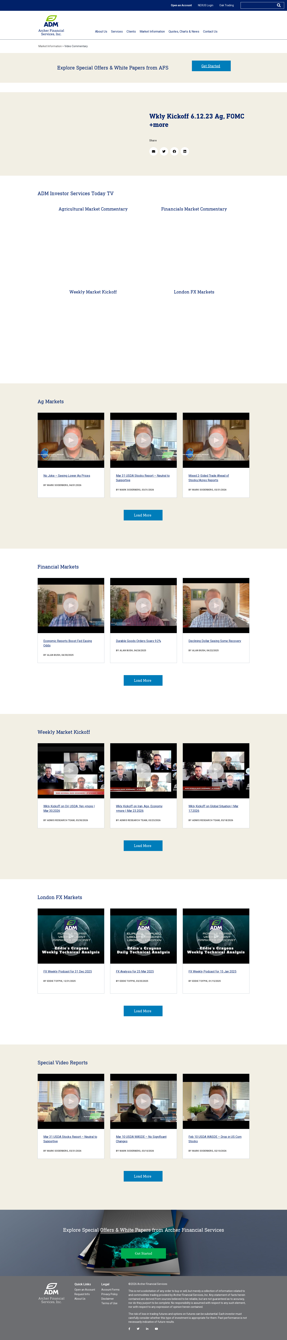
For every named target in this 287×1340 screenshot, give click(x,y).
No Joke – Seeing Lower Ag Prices (66, 475)
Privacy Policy (109, 1294)
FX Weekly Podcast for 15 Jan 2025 (212, 971)
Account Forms (110, 1289)
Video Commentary (76, 46)
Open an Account (181, 5)
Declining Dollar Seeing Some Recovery (214, 641)
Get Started (210, 66)
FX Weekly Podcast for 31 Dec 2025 (67, 971)
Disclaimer (107, 1298)
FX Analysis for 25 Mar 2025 (135, 971)
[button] (153, 151)
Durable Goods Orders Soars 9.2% (138, 641)
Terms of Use (109, 1303)
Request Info (82, 1294)
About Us (79, 1298)
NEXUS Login (205, 5)
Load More (142, 515)
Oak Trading (226, 5)
